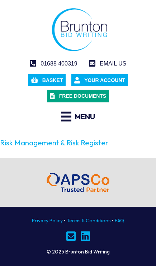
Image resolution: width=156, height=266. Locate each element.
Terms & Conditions (89, 220)
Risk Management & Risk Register (54, 142)
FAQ (119, 220)
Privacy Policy (47, 220)
